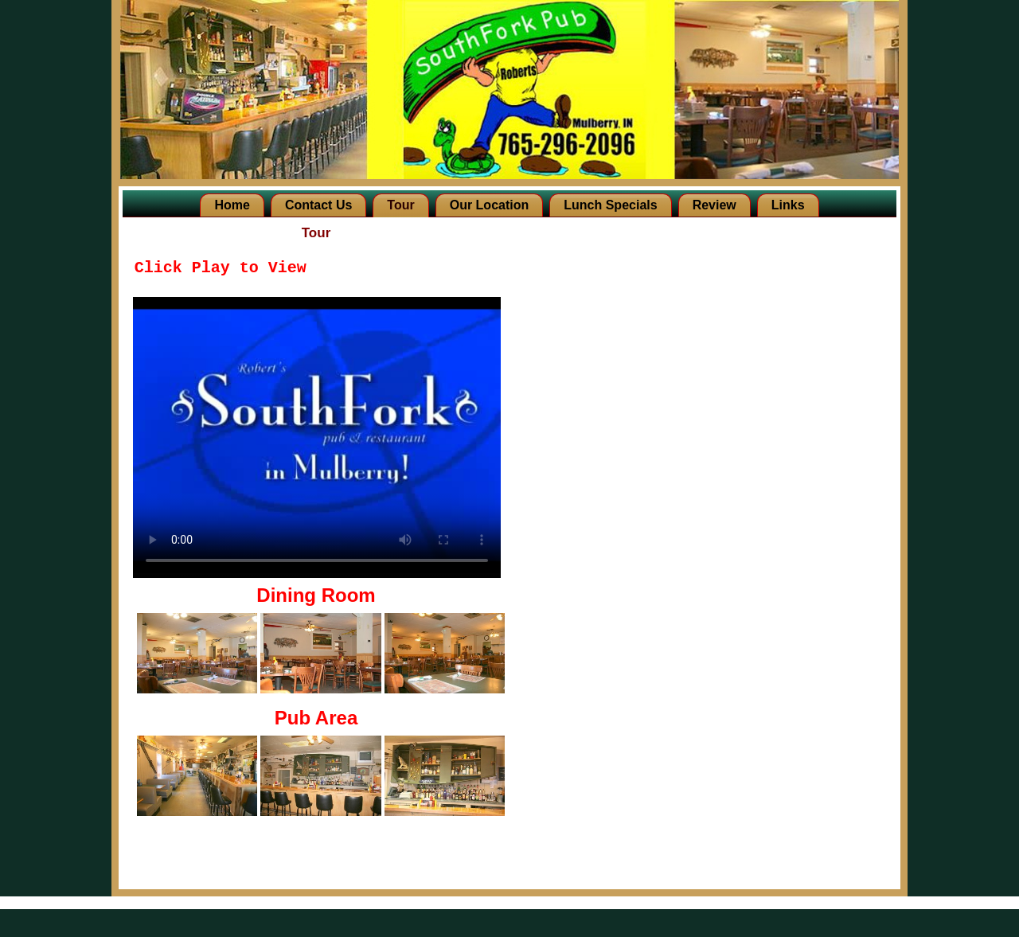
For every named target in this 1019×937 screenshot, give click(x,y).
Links (788, 205)
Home (231, 205)
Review (714, 205)
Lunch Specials (610, 205)
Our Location (489, 205)
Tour (400, 205)
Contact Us (318, 205)
